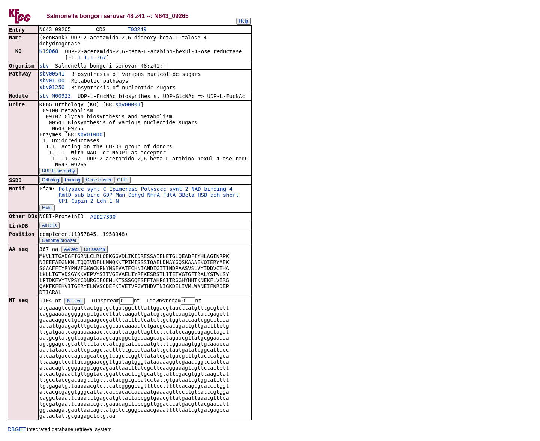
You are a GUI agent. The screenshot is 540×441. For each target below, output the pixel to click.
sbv (44, 66)
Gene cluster (98, 180)
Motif (47, 208)
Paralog (72, 180)
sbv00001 (127, 105)
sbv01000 (89, 135)
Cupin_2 (82, 202)
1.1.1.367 (92, 58)
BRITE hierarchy (58, 171)
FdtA (169, 196)
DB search (94, 250)
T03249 (137, 29)
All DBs (49, 226)
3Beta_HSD (193, 196)
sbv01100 (51, 81)
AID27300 (103, 217)
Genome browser (59, 241)
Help (243, 21)
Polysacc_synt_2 (164, 190)
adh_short (224, 196)
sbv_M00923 (55, 97)
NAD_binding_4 (211, 190)
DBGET (17, 430)
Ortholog (50, 180)
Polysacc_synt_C (82, 190)
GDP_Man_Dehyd (123, 196)
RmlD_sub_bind (79, 196)
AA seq (71, 250)
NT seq (74, 302)
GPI (63, 202)
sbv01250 (51, 88)
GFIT (122, 180)
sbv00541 (51, 74)
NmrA (153, 196)
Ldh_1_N (108, 202)
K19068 (48, 52)
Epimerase (123, 190)
